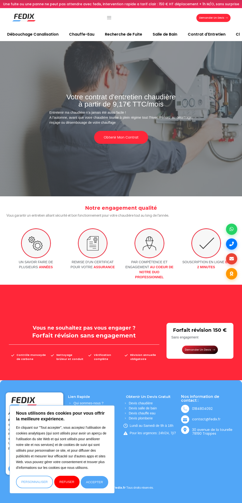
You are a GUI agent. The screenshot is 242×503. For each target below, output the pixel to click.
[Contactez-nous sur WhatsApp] (231, 228)
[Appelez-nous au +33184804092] (231, 244)
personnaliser (34, 482)
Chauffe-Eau (81, 34)
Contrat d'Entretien (207, 34)
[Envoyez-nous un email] (231, 259)
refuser (66, 482)
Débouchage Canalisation (33, 34)
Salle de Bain (165, 34)
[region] (62, 450)
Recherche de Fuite (123, 34)
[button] (109, 18)
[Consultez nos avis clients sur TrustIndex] (231, 275)
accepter (94, 482)
